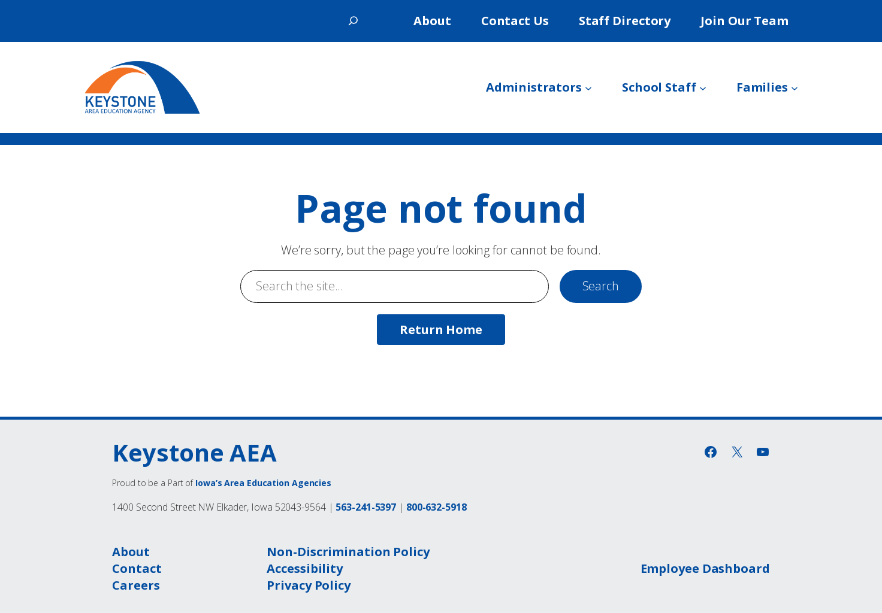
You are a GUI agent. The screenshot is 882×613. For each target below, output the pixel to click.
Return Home (441, 329)
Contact (136, 568)
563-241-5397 (366, 507)
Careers (135, 585)
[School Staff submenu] (702, 87)
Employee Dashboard (705, 568)
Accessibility (305, 568)
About (131, 552)
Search (600, 286)
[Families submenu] (794, 87)
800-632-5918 (436, 507)
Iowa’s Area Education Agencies (263, 482)
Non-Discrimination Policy (348, 552)
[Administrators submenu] (588, 87)
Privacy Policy (309, 585)
